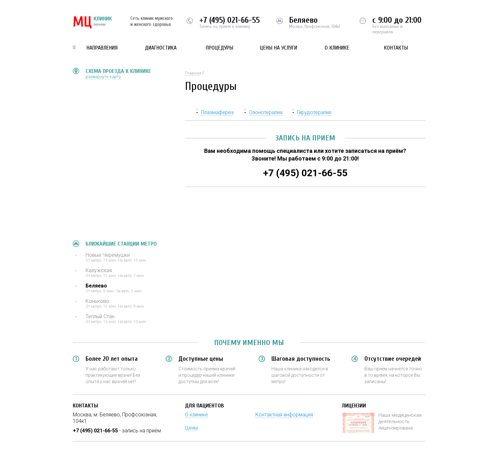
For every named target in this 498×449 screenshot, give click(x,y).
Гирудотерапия (314, 112)
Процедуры (219, 47)
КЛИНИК (92, 22)
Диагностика (161, 47)
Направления (102, 47)
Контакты (396, 47)
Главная (193, 73)
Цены (191, 428)
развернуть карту (103, 76)
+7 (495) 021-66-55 (229, 20)
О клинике (337, 47)
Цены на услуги (278, 47)
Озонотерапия (265, 112)
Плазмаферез (217, 112)
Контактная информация (284, 415)
